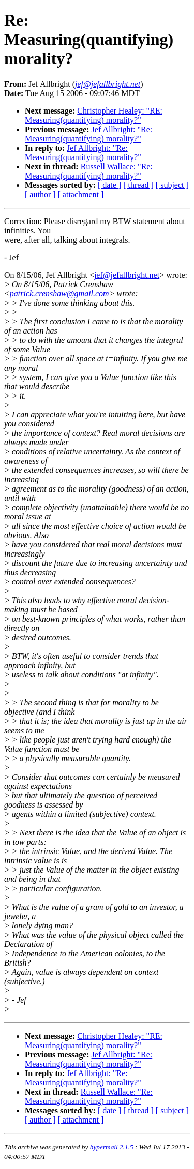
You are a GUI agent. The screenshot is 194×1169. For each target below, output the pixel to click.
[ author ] (40, 194)
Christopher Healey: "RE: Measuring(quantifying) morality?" (93, 115)
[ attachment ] (81, 194)
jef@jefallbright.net (126, 275)
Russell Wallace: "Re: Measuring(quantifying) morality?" (89, 171)
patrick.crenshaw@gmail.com (59, 293)
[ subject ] (172, 185)
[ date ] (109, 185)
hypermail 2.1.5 (111, 1147)
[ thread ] (138, 185)
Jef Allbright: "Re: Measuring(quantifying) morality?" (88, 134)
